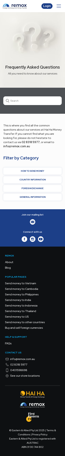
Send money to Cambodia (21, 289)
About (9, 262)
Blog (8, 268)
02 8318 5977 (16, 365)
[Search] (32, 100)
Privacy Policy (39, 434)
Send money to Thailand (20, 311)
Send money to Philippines (22, 294)
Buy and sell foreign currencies (24, 328)
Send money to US (17, 316)
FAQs (8, 343)
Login (47, 6)
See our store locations (22, 376)
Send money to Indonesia (21, 305)
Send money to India (18, 300)
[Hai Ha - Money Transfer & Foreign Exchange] (32, 395)
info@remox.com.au (20, 359)
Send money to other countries (25, 322)
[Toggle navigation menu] (58, 6)
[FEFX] (32, 417)
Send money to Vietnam (20, 283)
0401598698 (16, 370)
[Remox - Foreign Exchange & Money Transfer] (32, 406)
